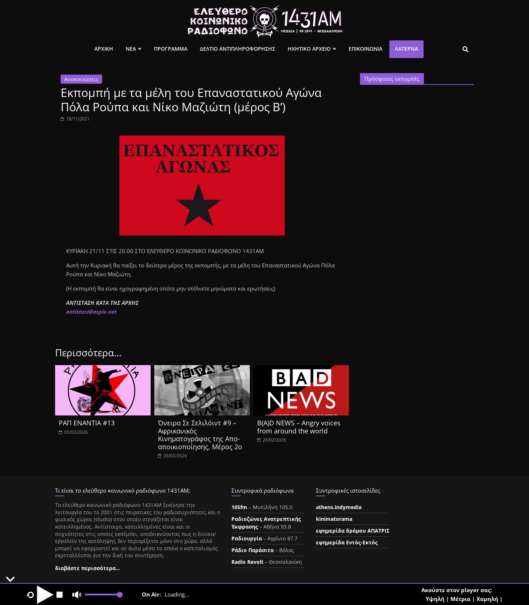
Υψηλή (435, 598)
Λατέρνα (406, 48)
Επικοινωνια (365, 48)
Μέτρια (460, 598)
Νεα (131, 48)
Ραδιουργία (246, 538)
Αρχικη (103, 48)
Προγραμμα (170, 48)
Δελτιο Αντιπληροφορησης (237, 48)
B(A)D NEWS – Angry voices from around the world (299, 426)
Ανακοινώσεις (81, 79)
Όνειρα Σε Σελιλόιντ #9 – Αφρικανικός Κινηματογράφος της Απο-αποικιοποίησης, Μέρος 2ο (200, 434)
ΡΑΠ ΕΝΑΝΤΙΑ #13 (87, 422)
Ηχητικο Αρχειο (309, 48)
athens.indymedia (338, 507)
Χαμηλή (487, 598)
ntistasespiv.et (91, 311)
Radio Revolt (247, 561)
